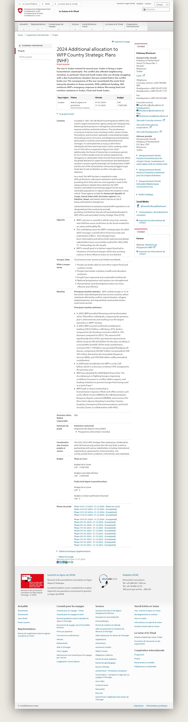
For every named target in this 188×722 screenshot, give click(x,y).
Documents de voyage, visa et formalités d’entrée (73, 626)
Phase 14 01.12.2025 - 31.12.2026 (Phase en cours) (97, 507)
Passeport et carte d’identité (107, 617)
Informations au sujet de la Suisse (148, 622)
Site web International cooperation (147, 126)
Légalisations (100, 639)
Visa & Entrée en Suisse (91, 27)
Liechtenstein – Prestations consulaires (111, 671)
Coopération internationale (136, 27)
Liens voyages (62, 651)
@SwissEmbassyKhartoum (153, 206)
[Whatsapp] (69, 562)
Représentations (38, 27)
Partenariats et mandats (144, 663)
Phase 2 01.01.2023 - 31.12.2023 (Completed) (95, 542)
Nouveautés (23, 611)
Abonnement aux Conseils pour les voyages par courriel (74, 656)
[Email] (72, 562)
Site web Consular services (150, 120)
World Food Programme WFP (146, 246)
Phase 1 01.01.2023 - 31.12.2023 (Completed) (95, 545)
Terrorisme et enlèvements (68, 635)
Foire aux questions (64, 631)
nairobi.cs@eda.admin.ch (151, 105)
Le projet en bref (66, 114)
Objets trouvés (101, 651)
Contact (140, 46)
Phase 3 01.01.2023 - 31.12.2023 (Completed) (95, 539)
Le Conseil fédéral (29, 4)
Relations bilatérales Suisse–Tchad (148, 637)
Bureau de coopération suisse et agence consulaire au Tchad (34, 634)
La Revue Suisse (101, 685)
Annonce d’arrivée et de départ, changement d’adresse (108, 612)
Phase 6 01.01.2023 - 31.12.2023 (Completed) (95, 531)
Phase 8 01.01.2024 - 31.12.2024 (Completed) (95, 525)
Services (75, 27)
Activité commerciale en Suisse (146, 626)
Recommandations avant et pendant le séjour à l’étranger (73, 619)
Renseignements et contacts (145, 614)
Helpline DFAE (131, 575)
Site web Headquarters (149, 132)
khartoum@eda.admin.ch (151, 110)
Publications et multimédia (145, 667)
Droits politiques (102, 621)
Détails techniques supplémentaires (74, 551)
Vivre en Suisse (140, 618)
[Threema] (66, 562)
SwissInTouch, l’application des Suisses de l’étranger (112, 698)
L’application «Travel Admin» (68, 662)
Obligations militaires (104, 655)
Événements (23, 614)
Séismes (60, 639)
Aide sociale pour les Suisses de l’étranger (112, 635)
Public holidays (146, 194)
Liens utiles (99, 681)
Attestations (100, 643)
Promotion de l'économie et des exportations (147, 642)
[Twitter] (60, 562)
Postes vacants (24, 622)
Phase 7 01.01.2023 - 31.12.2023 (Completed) (95, 528)
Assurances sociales (103, 647)
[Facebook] (58, 562)
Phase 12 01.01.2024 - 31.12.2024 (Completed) (95, 512)
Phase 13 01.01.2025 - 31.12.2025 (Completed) (95, 509)
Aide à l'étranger (64, 647)
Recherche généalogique (105, 663)
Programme (139, 655)
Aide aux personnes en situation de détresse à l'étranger (109, 630)
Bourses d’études (102, 667)
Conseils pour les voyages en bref (70, 614)
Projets (137, 659)
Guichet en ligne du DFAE (61, 575)
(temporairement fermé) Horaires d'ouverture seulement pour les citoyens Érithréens (150, 173)
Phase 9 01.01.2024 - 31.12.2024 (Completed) (95, 522)
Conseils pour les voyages (58, 27)
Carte (140, 75)
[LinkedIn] (63, 562)
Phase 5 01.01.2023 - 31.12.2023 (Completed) (95, 534)
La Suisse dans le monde (68, 4)
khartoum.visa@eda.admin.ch (153, 116)
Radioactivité (62, 643)
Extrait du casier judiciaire (105, 659)
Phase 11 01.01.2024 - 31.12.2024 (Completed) (95, 515)
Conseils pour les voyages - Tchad (70, 611)
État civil (98, 693)
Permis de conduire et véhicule (107, 625)
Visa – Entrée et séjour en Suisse (147, 611)
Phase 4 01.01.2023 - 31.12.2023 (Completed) (95, 536)
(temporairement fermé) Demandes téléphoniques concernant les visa (148, 184)
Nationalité (100, 689)
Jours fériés (22, 618)
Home (20, 35)
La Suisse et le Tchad (114, 27)
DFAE (47, 4)
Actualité (23, 27)
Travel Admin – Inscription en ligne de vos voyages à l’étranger (112, 676)
